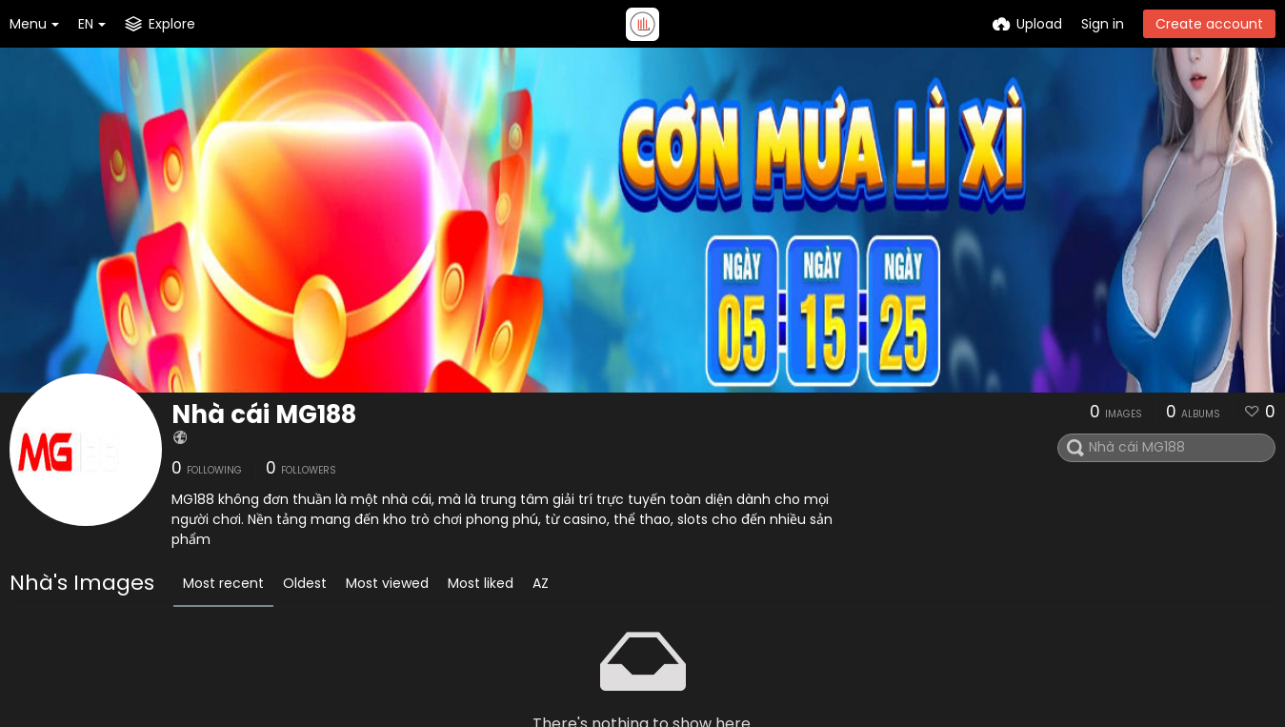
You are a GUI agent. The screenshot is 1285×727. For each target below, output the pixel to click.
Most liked (480, 583)
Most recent (223, 583)
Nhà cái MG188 (263, 414)
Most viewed (387, 583)
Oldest (305, 583)
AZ (540, 583)
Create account (1209, 23)
